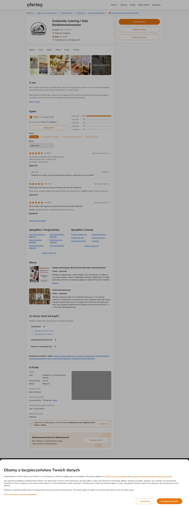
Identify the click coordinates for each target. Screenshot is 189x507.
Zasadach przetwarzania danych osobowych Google (152, 476)
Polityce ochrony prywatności (116, 476)
